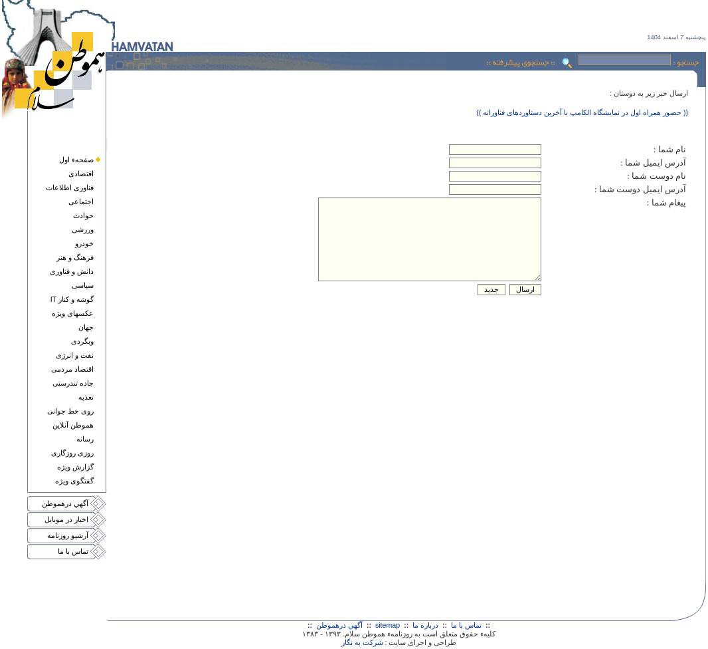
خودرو (84, 243)
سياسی (83, 285)
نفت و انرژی (75, 355)
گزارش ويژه (75, 467)
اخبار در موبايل (66, 519)
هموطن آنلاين (73, 425)
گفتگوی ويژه (74, 481)
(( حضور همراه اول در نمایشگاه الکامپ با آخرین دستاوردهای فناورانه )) (582, 112)
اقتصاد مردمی (72, 369)
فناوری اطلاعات (70, 188)
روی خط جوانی (70, 411)
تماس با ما (73, 551)
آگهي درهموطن (65, 503)
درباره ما (425, 625)
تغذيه (86, 397)
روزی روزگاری (72, 453)
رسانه (85, 439)
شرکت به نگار (362, 642)
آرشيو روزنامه (67, 535)
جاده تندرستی (73, 383)
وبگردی (82, 341)
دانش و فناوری (72, 271)
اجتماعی (81, 201)
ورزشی (83, 229)
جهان (86, 327)
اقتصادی (81, 174)
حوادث (83, 215)
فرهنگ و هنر (75, 257)
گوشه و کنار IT (72, 299)
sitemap (387, 625)
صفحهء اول (76, 160)
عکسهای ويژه (73, 313)
